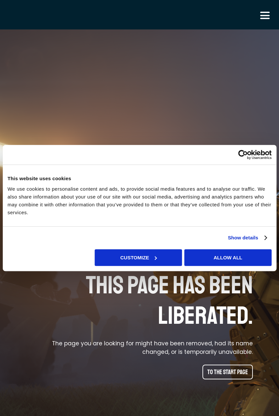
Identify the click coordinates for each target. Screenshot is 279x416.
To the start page (227, 372)
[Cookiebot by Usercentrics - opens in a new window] (242, 155)
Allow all (228, 257)
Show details (243, 237)
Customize (138, 257)
